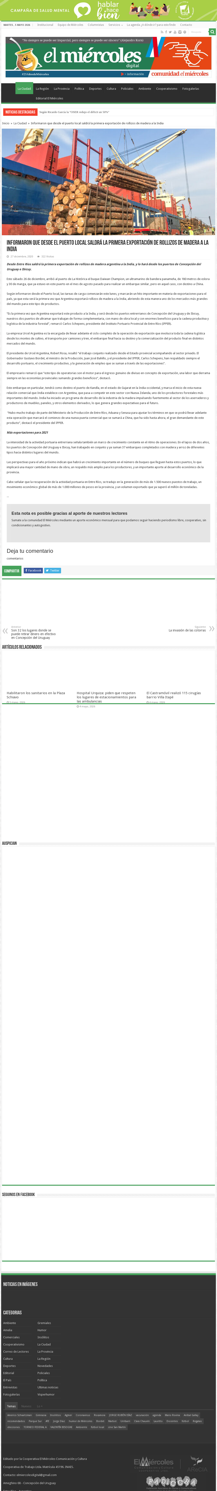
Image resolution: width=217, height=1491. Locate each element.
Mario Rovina (172, 1415)
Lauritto (158, 1421)
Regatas (197, 1421)
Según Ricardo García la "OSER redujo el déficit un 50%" (74, 112)
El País (7, 1380)
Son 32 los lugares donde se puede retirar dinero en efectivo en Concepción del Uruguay (35, 632)
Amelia (7, 1330)
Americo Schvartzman (19, 1415)
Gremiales (44, 1323)
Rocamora (99, 1415)
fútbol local (97, 1427)
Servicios (114, 25)
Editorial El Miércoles (49, 98)
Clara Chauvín (142, 1421)
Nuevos (26, 1406)
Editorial (8, 1373)
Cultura (111, 88)
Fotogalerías (190, 88)
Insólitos (43, 1337)
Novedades (45, 1366)
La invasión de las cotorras (182, 628)
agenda (157, 1415)
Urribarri (125, 1421)
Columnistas (96, 25)
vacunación (142, 1415)
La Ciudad (24, 88)
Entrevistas (10, 1387)
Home (9, 88)
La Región (42, 88)
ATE (47, 1421)
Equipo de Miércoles (70, 25)
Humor (42, 1330)
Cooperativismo (166, 88)
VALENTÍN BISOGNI (61, 1427)
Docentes (172, 1421)
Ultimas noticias (48, 1387)
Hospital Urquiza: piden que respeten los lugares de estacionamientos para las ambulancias (106, 697)
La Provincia (62, 88)
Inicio (5, 123)
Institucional (45, 25)
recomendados (16, 1421)
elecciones (13, 1427)
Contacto (186, 25)
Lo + (40, 1406)
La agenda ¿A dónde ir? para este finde (151, 25)
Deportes (95, 88)
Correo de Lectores (16, 1351)
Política (79, 88)
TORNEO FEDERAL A (35, 1427)
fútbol (185, 1421)
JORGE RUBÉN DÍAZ (120, 1415)
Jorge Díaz (59, 1421)
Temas (11, 1406)
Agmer (68, 1415)
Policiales (127, 88)
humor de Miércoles (80, 1421)
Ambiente (144, 88)
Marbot (112, 1421)
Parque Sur (35, 1421)
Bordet (100, 1421)
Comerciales (11, 1337)
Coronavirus (83, 1415)
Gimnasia (41, 1415)
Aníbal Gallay (191, 1415)
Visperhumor (46, 1394)
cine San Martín (117, 1427)
